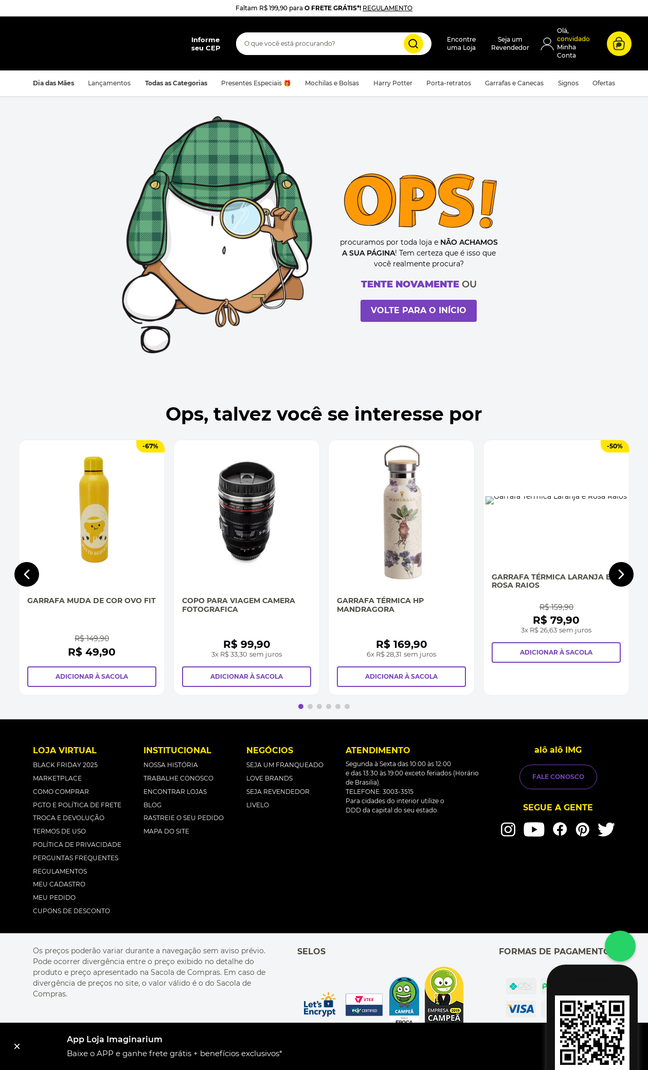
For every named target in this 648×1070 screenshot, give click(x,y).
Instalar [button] (619, 1046)
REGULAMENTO (388, 8)
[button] (100, 66)
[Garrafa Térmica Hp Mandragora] (530, 549)
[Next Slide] (621, 549)
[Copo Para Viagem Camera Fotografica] (324, 549)
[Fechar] (17, 1046)
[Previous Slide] (26, 549)
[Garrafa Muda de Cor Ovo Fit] (117, 549)
